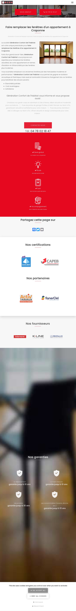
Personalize (38, 602)
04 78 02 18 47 (50, 12)
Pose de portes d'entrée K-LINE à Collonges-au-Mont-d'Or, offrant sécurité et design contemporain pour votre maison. (39, 110)
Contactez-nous (38, 125)
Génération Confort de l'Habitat (17, 36)
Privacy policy (38, 606)
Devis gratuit (25, 12)
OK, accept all (38, 590)
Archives (29, 36)
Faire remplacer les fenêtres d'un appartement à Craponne (50, 36)
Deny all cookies (38, 596)
